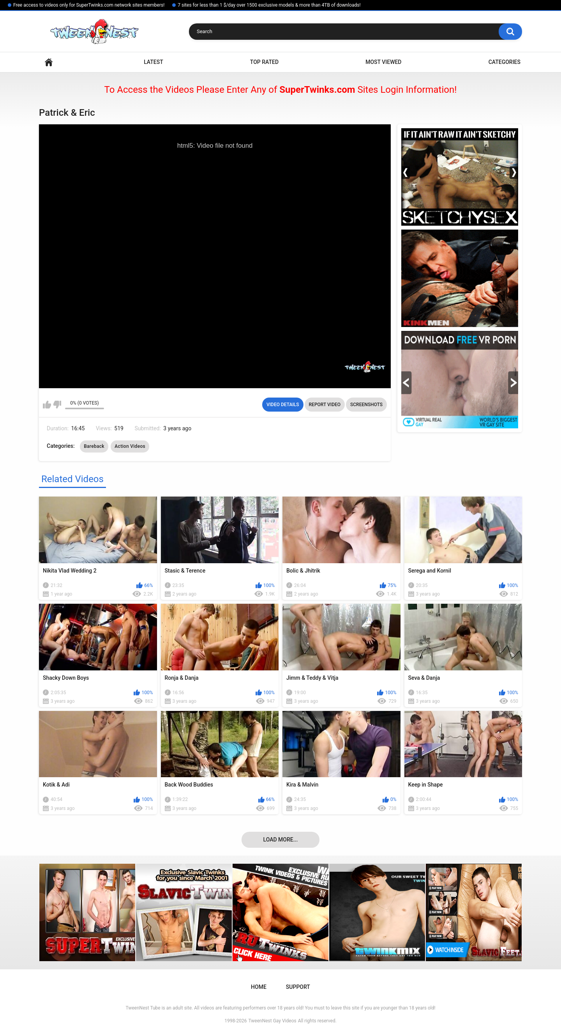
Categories (504, 62)
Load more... (280, 839)
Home (48, 62)
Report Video (324, 404)
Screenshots (366, 404)
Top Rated (264, 62)
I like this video (47, 404)
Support (298, 987)
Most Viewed (383, 62)
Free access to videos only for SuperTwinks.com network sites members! (88, 5)
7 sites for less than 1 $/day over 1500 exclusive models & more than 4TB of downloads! (269, 5)
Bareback (94, 446)
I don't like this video (57, 404)
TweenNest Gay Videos (272, 1021)
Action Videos (130, 446)
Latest (153, 62)
